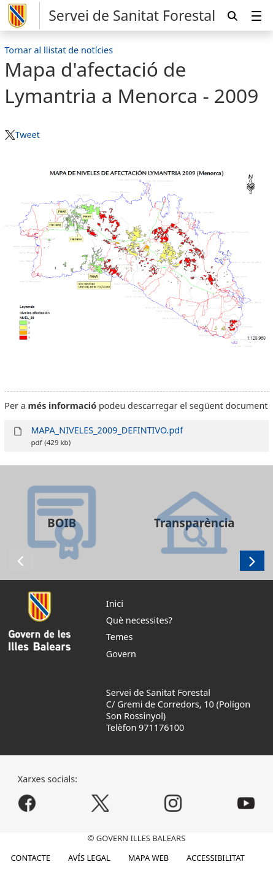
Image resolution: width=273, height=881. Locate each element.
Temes (119, 637)
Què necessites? (139, 620)
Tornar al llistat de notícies (58, 50)
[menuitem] (256, 16)
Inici (114, 603)
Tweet (27, 134)
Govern (121, 654)
